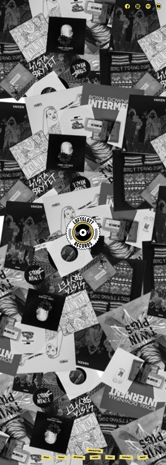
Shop (110, 457)
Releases (78, 457)
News (46, 457)
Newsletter (94, 450)
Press (142, 457)
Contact (126, 457)
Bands (61, 457)
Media (95, 457)
